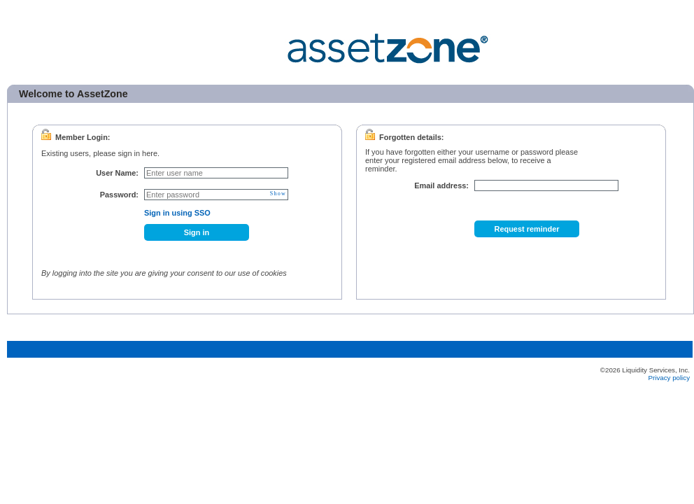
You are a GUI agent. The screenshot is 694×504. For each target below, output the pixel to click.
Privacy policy (669, 378)
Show (278, 193)
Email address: (441, 185)
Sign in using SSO (177, 213)
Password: (119, 194)
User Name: (117, 173)
